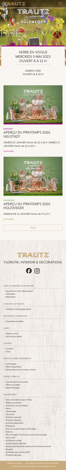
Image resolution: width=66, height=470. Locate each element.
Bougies (9, 449)
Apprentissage (13, 387)
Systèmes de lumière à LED (18, 452)
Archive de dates (14, 336)
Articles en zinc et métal (17, 405)
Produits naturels (13, 417)
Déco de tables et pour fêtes (19, 400)
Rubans (9, 432)
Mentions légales (14, 463)
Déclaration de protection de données (42, 463)
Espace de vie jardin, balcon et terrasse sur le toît (28, 446)
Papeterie (10, 426)
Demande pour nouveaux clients (21, 369)
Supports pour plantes (16, 443)
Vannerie (10, 414)
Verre (8, 408)
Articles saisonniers (14, 423)
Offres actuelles (13, 385)
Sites (8, 351)
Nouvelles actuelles (15, 321)
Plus (33, 227)
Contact (9, 348)
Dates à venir (12, 333)
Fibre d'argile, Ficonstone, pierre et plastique (26, 434)
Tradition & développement (18, 309)
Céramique (11, 411)
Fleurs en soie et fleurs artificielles (21, 429)
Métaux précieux (13, 402)
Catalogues (11, 364)
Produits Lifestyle (13, 420)
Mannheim (10, 297)
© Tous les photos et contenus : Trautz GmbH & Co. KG (33, 466)
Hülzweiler (10, 294)
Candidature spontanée (17, 382)
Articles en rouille (13, 440)
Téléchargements (14, 367)
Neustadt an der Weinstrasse (19, 291)
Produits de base (13, 455)
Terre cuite (10, 437)
